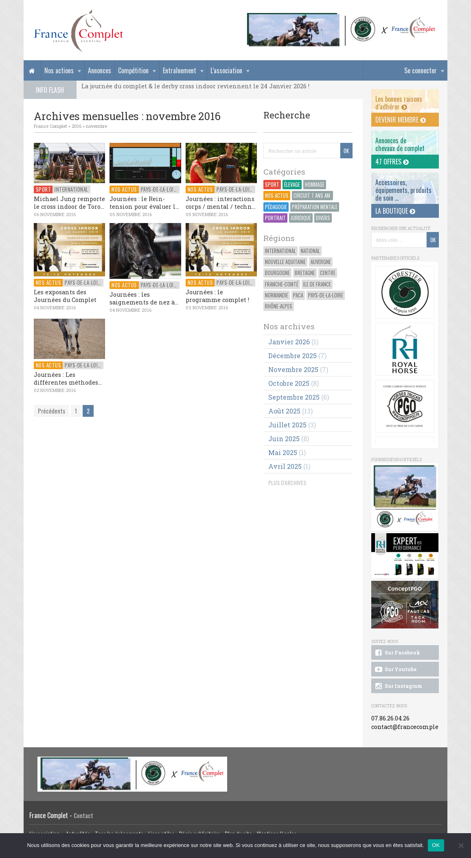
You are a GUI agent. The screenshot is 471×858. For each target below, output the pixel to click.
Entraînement (179, 70)
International (280, 251)
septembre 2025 (294, 397)
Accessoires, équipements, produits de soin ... (403, 190)
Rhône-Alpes (278, 306)
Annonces (99, 70)
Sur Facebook (397, 653)
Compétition (133, 70)
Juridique (301, 218)
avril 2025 (285, 466)
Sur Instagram (398, 686)
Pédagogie (276, 207)
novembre (96, 126)
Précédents (51, 411)
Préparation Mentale (314, 207)
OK (436, 845)
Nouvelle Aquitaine (285, 262)
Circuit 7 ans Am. (312, 195)
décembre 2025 (292, 355)
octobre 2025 (288, 383)
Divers (323, 218)
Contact (83, 815)
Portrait (275, 218)
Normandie (276, 295)
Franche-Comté (281, 284)
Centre (327, 273)
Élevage (292, 184)
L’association (226, 70)
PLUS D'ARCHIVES (287, 482)
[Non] (461, 845)
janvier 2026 (289, 341)
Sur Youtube (395, 669)
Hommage (314, 184)
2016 (76, 126)
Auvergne (321, 262)
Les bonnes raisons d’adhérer (398, 103)
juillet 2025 (287, 424)
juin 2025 (284, 438)
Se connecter (420, 70)
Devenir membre (400, 120)
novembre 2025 (293, 369)
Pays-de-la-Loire (325, 295)
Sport (272, 184)
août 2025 (284, 411)
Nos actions (59, 70)
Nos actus (277, 195)
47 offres (392, 161)
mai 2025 (282, 452)
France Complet (50, 126)
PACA (298, 295)
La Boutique (395, 211)
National (310, 251)
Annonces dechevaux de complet (400, 144)
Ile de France (317, 284)
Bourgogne (277, 273)
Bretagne (305, 273)
